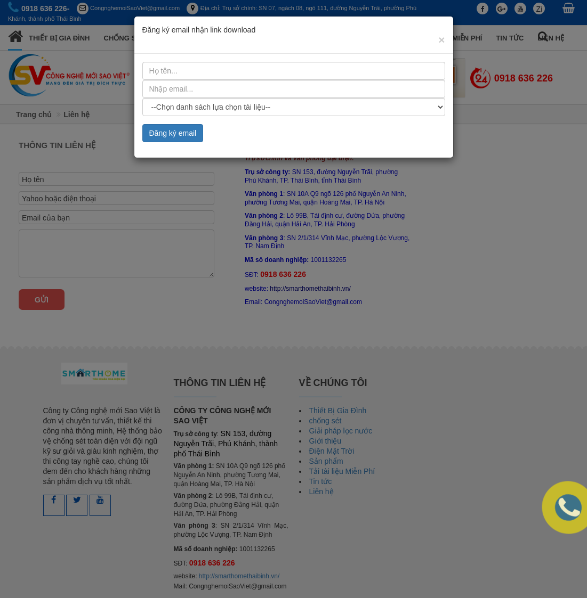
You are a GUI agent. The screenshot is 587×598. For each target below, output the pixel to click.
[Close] (441, 7)
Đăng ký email (173, 100)
